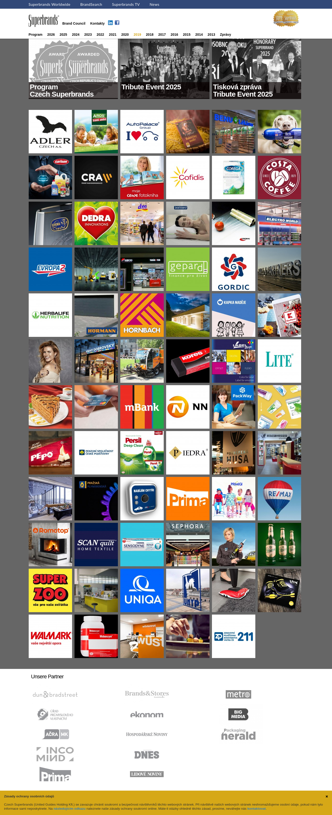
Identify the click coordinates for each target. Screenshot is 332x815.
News (154, 4)
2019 (137, 34)
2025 (63, 34)
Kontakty (97, 23)
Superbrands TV (126, 4)
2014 (199, 34)
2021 (112, 34)
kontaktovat (256, 808)
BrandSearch (91, 4)
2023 (88, 34)
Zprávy (225, 34)
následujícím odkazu (70, 808)
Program (36, 34)
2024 (75, 34)
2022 (100, 34)
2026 (51, 34)
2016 (174, 34)
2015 (186, 34)
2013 (211, 34)
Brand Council (74, 23)
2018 (149, 34)
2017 (162, 34)
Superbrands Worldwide (50, 4)
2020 (125, 34)
